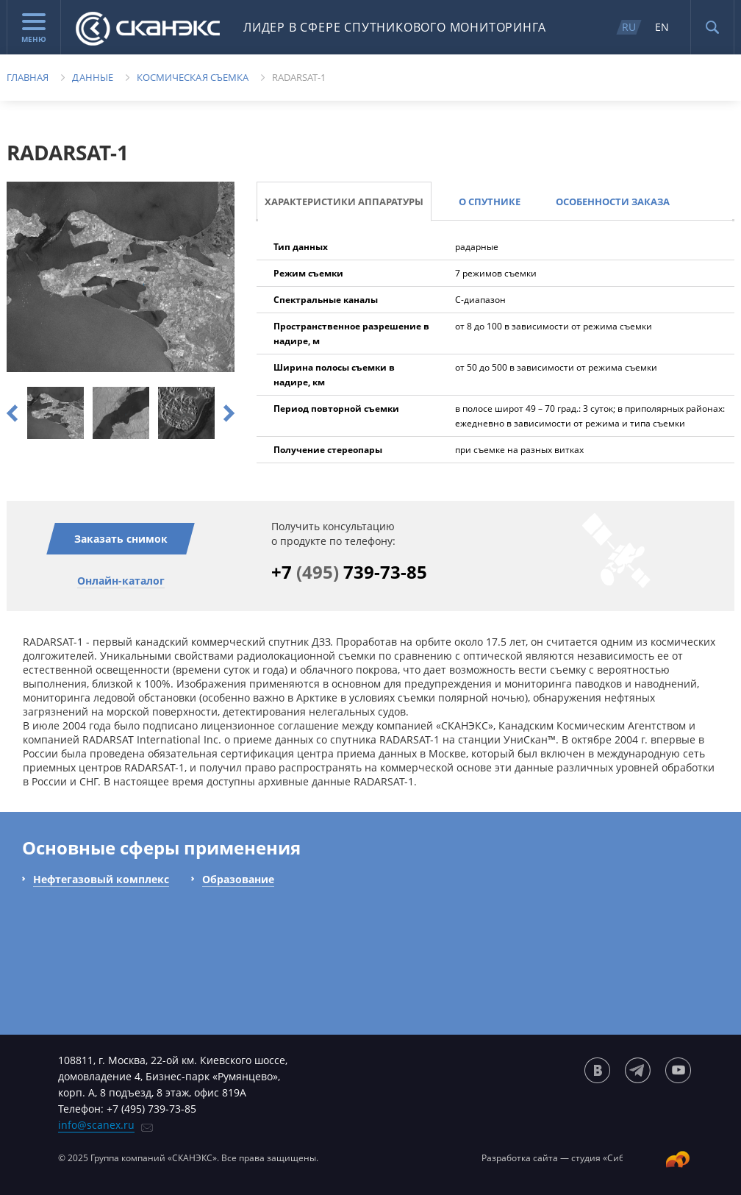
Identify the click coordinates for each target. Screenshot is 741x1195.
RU (629, 27)
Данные (92, 77)
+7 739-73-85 (349, 572)
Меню (33, 28)
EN (662, 27)
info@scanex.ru (96, 1125)
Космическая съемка (192, 77)
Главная (28, 77)
